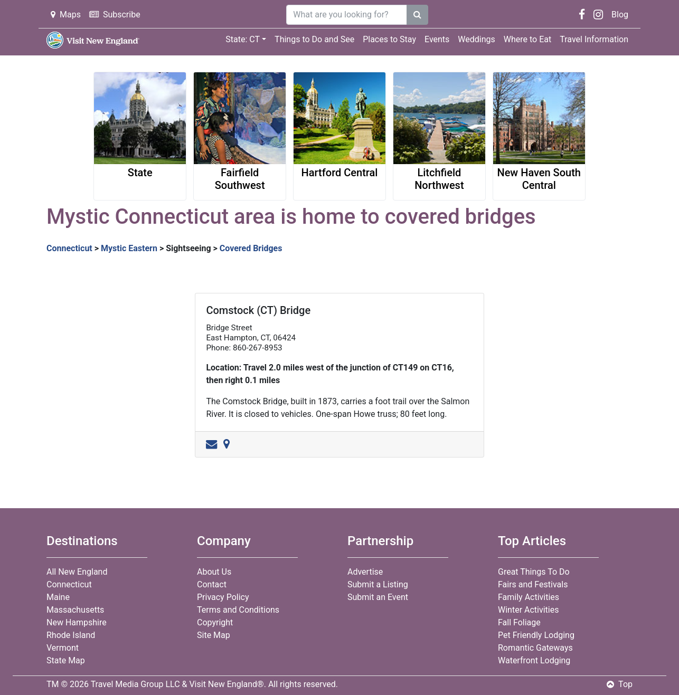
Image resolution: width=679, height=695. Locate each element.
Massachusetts (75, 610)
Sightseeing (188, 248)
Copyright (215, 622)
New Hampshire (76, 622)
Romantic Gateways (535, 648)
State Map (65, 660)
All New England (76, 572)
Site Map (213, 635)
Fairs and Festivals (533, 584)
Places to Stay (389, 39)
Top (620, 684)
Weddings (476, 39)
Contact (212, 584)
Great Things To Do (534, 572)
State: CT (242, 39)
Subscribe (114, 14)
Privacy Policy (223, 597)
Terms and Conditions (238, 610)
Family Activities (528, 597)
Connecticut (69, 248)
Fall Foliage (519, 622)
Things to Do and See (314, 39)
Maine (58, 597)
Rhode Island (70, 635)
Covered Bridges (251, 248)
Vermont (62, 648)
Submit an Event (377, 597)
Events (437, 39)
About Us (214, 572)
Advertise (365, 572)
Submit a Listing (377, 584)
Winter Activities (528, 610)
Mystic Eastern (129, 248)
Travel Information (594, 39)
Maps (66, 14)
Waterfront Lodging (534, 660)
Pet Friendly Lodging (536, 635)
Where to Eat (527, 39)
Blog (619, 14)
